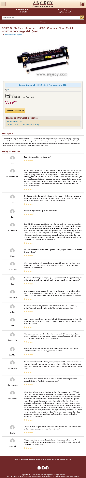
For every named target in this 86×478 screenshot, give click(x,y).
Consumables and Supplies (13, 34)
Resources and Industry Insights (55, 459)
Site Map (43, 22)
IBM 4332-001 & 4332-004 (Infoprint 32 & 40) (22, 125)
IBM (8, 90)
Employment (40, 459)
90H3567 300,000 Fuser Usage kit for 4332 (43, 85)
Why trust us (64, 12)
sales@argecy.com (65, 10)
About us (17, 459)
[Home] (3, 34)
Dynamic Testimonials (28, 459)
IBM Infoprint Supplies (14, 121)
